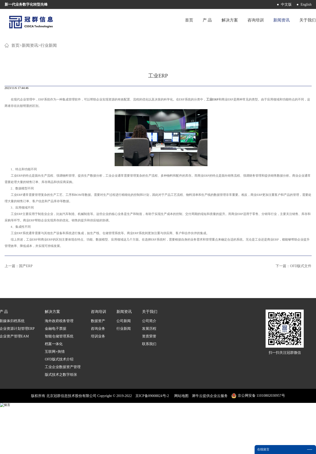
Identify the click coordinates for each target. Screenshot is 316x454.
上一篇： (19, 328)
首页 (174, 21)
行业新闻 (48, 107)
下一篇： (293, 328)
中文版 (286, 4)
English (306, 4)
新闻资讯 (30, 107)
